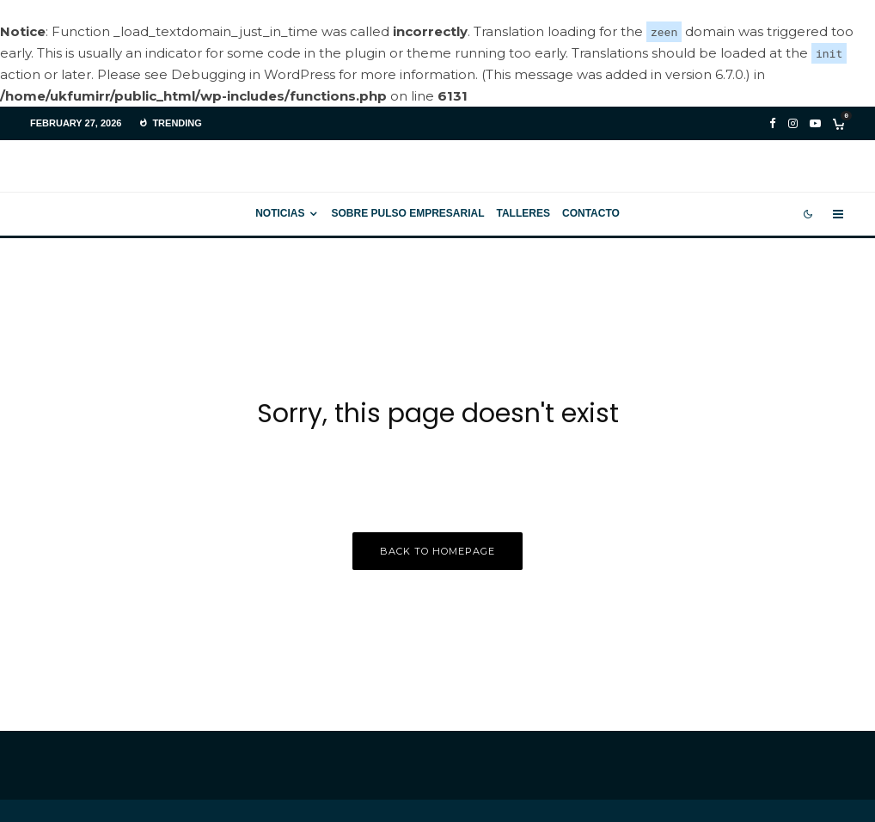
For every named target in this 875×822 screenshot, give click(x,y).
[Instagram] (793, 123)
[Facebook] (772, 123)
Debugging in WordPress (253, 74)
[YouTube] (815, 123)
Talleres (523, 213)
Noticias (279, 213)
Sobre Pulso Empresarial (407, 213)
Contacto (591, 213)
